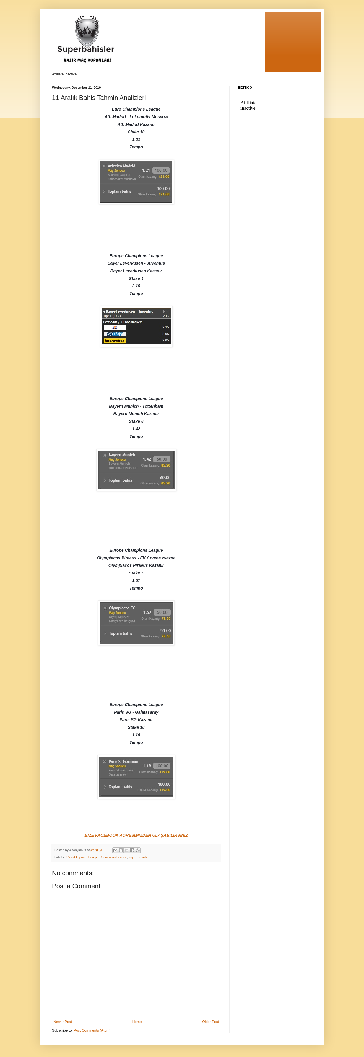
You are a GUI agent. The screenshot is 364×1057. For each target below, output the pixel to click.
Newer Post (62, 1022)
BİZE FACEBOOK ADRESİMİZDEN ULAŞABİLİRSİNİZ (136, 835)
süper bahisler (139, 857)
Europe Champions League (107, 857)
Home (137, 1022)
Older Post (210, 1022)
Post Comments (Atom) (92, 1030)
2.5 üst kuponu (76, 857)
